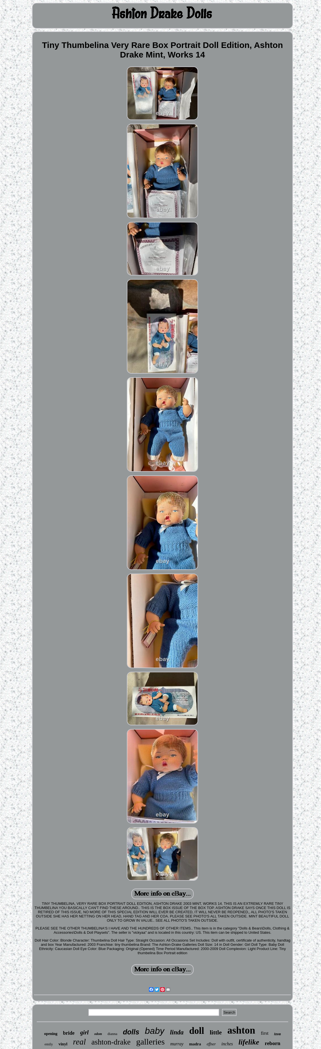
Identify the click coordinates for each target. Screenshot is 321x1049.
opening (50, 1034)
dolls (131, 1032)
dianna (112, 1034)
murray (177, 1043)
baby (154, 1031)
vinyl (62, 1044)
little (216, 1032)
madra (195, 1044)
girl (84, 1032)
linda (177, 1032)
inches (227, 1043)
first (264, 1033)
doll (196, 1031)
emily (49, 1044)
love (277, 1034)
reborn (273, 1043)
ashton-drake (110, 1042)
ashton (241, 1030)
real (79, 1041)
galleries (150, 1041)
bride (69, 1033)
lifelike (249, 1042)
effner (211, 1044)
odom (98, 1034)
